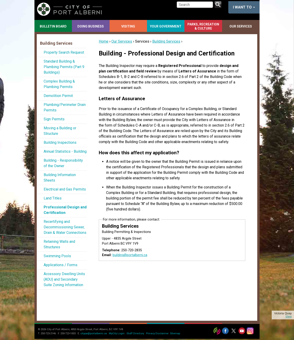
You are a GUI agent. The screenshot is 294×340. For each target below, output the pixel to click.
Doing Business (90, 26)
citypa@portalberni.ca (93, 333)
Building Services (166, 41)
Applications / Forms (60, 265)
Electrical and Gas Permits (65, 189)
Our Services (240, 26)
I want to (244, 7)
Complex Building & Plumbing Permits (59, 84)
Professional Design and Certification (65, 210)
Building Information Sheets (60, 177)
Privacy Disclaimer (157, 333)
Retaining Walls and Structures (59, 244)
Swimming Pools (57, 256)
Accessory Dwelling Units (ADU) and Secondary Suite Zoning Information (64, 279)
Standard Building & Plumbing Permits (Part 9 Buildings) (64, 67)
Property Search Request (64, 52)
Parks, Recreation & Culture (203, 26)
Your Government (165, 26)
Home (103, 41)
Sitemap (175, 333)
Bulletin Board (53, 26)
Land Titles (53, 198)
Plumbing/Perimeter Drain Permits (65, 107)
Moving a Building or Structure (60, 131)
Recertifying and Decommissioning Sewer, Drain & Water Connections (65, 227)
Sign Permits (54, 119)
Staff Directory (135, 333)
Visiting (128, 26)
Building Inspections (60, 142)
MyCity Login (116, 333)
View (288, 316)
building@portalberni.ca (130, 255)
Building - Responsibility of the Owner (63, 163)
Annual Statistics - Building (65, 151)
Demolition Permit (58, 96)
